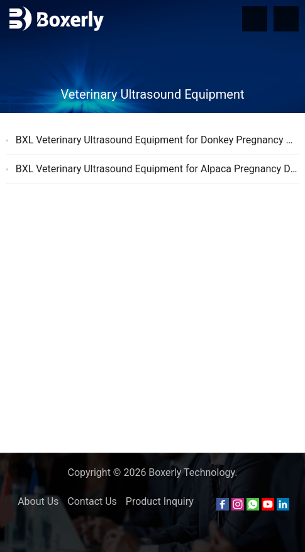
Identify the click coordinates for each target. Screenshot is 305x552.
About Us (38, 501)
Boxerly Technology (191, 472)
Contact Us (92, 501)
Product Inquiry (160, 501)
